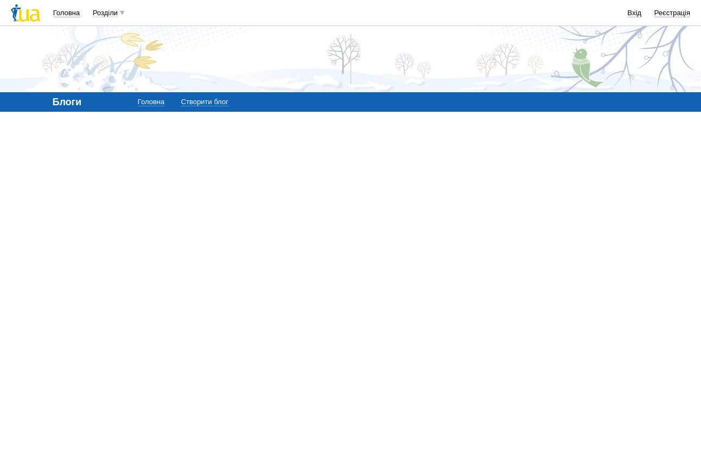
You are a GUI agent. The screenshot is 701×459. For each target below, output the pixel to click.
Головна (66, 13)
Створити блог (204, 102)
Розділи (105, 13)
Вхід (635, 13)
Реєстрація (672, 13)
